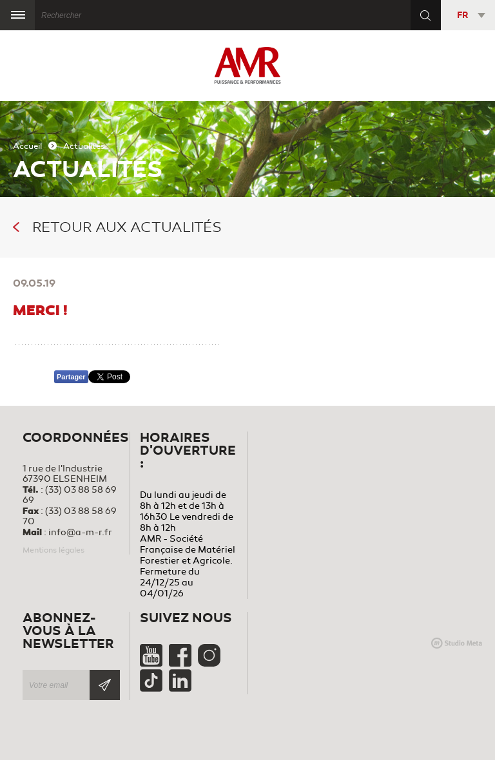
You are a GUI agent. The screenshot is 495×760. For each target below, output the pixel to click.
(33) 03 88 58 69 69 (70, 495)
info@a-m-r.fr (80, 532)
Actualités (84, 146)
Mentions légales (53, 550)
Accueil (27, 146)
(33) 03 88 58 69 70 (70, 516)
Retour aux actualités (117, 227)
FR (462, 15)
